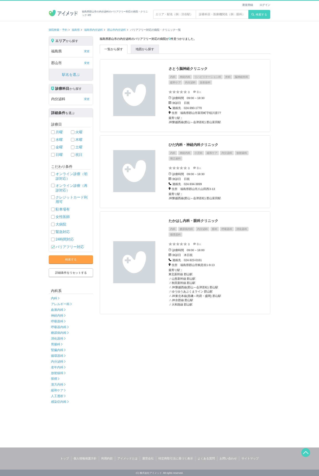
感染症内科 (58, 401)
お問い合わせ (228, 458)
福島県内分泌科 (93, 29)
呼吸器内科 (58, 327)
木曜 (78, 139)
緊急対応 (63, 232)
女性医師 (63, 217)
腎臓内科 (57, 350)
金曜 (59, 147)
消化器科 (57, 338)
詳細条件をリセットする (71, 272)
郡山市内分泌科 (116, 29)
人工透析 (57, 396)
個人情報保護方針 (85, 458)
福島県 (76, 29)
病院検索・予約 (58, 29)
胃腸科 (55, 344)
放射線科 (57, 373)
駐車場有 (63, 209)
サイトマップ (250, 458)
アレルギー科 (60, 304)
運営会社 (148, 458)
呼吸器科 (57, 321)
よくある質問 (206, 458)
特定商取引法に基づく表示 (175, 458)
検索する (259, 14)
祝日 (78, 155)
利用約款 (107, 458)
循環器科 (57, 355)
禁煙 (54, 378)
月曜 (59, 132)
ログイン (265, 4)
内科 (54, 298)
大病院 (61, 224)
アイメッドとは (127, 458)
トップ (64, 458)
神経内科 (57, 315)
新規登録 (247, 4)
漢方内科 (57, 384)
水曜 (59, 139)
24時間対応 (65, 239)
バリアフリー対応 (70, 247)
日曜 (59, 155)
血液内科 (57, 310)
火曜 (78, 132)
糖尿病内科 (58, 333)
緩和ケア (57, 390)
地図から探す (145, 49)
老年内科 (57, 367)
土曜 (78, 147)
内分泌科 (57, 361)
